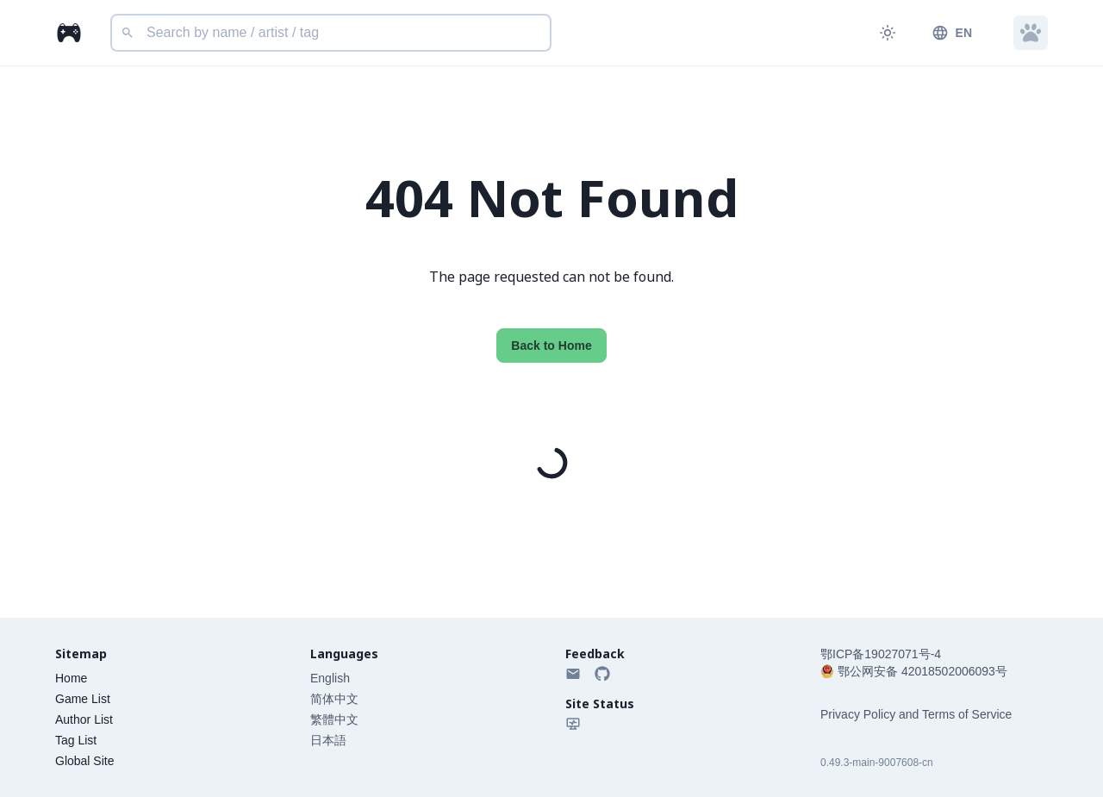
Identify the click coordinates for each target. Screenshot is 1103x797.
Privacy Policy (857, 714)
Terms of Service (967, 714)
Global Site (84, 761)
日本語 (328, 740)
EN (952, 32)
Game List (82, 699)
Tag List (76, 740)
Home (71, 678)
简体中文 (334, 699)
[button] (1030, 33)
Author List (84, 719)
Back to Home (551, 345)
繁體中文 (334, 719)
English (330, 678)
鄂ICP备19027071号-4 (880, 654)
